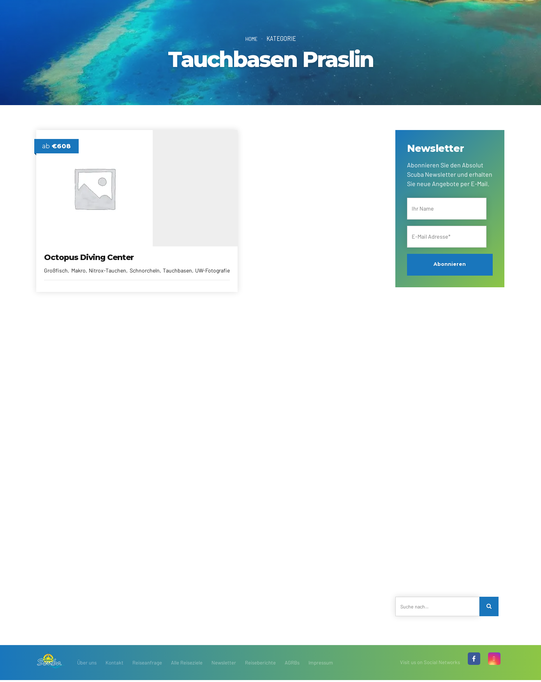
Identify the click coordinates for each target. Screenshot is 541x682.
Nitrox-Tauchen (108, 263)
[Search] (490, 607)
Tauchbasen (92, 271)
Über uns (87, 664)
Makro (79, 263)
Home (251, 38)
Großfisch (57, 263)
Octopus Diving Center (89, 250)
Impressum (320, 664)
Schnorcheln (60, 271)
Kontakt (114, 664)
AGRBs (292, 664)
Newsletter (223, 664)
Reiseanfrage (147, 664)
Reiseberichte (260, 664)
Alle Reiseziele (187, 664)
